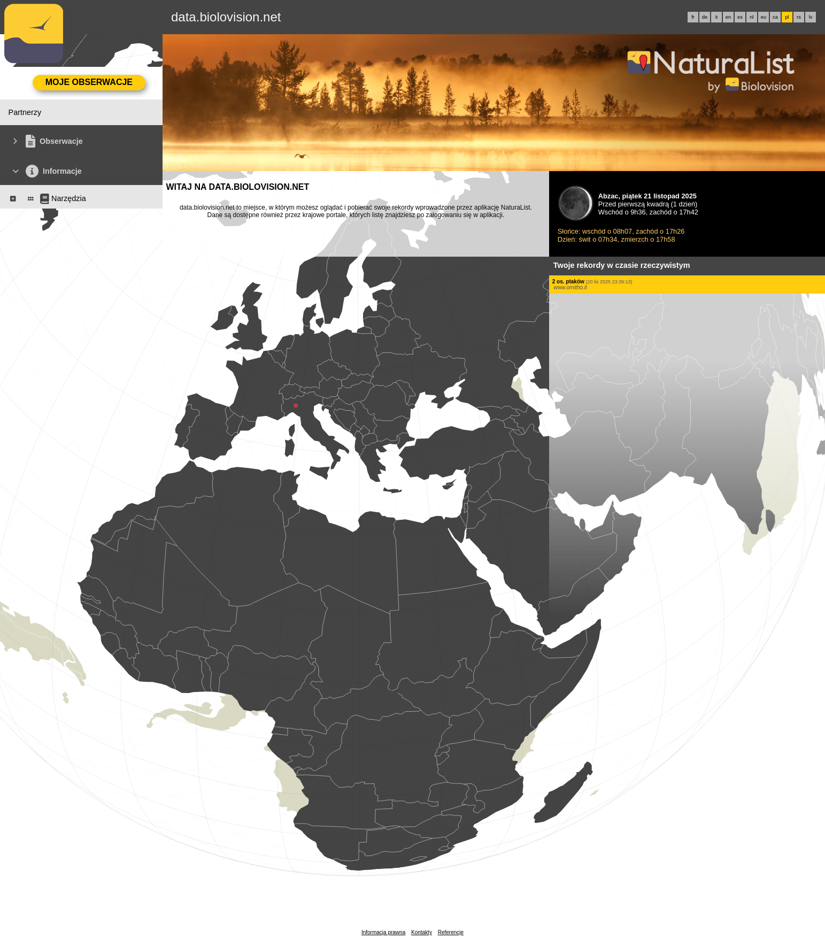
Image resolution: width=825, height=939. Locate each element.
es (740, 17)
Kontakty (421, 932)
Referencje (451, 932)
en (728, 17)
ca (775, 17)
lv (811, 17)
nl (751, 17)
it (716, 17)
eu (763, 17)
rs (799, 17)
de (704, 17)
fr (693, 17)
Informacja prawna (383, 932)
